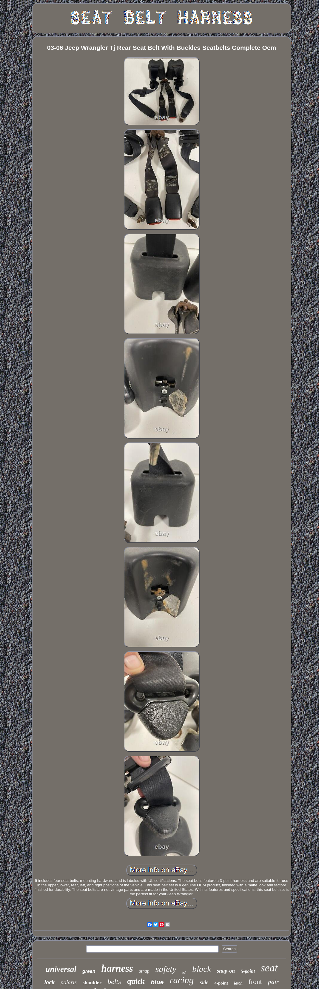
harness (117, 968)
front (255, 981)
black (201, 969)
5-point (248, 971)
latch (238, 983)
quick (136, 981)
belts (114, 981)
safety (165, 969)
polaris (69, 982)
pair (273, 981)
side (204, 982)
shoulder (92, 982)
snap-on (226, 971)
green (88, 971)
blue (157, 982)
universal (60, 969)
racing (181, 980)
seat (269, 968)
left (184, 972)
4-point (221, 983)
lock (49, 982)
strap (144, 971)
